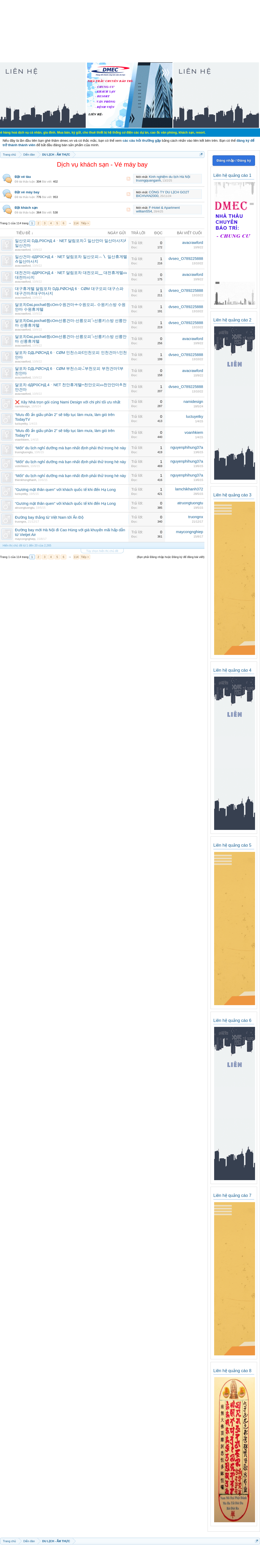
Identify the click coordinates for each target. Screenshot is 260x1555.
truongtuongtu (24, 452)
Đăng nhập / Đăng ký (233, 160)
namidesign (22, 406)
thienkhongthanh (25, 479)
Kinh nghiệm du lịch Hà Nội (169, 177)
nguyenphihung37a (186, 447)
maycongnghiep (25, 538)
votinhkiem (22, 466)
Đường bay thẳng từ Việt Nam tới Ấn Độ (49, 517)
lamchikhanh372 (189, 489)
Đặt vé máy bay (27, 192)
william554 (144, 211)
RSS (128, 178)
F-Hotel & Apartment (164, 208)
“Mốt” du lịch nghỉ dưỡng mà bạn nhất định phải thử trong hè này (70, 448)
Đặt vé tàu (23, 177)
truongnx (20, 521)
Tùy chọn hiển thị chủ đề (102, 550)
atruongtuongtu (24, 507)
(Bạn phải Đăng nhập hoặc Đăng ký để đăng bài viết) (170, 557)
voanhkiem (22, 439)
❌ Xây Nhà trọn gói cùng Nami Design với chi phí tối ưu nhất (67, 402)
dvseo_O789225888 (186, 258)
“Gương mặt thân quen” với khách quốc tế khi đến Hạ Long (65, 490)
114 (76, 223)
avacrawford (23, 249)
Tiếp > (85, 223)
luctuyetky (21, 423)
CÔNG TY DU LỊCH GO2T (169, 192)
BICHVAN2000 (147, 196)
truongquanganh (148, 180)
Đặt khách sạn (26, 208)
